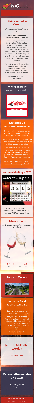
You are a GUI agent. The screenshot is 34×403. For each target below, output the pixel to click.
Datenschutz (20, 398)
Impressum (11, 398)
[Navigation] (4, 13)
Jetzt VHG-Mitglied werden (17, 346)
